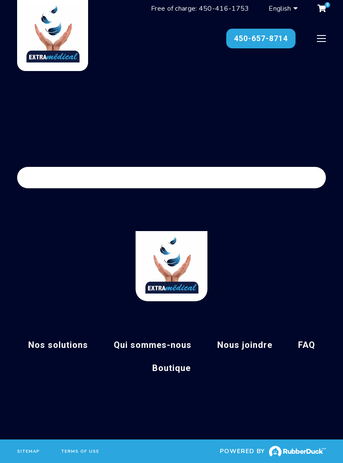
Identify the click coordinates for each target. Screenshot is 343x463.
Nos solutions (58, 345)
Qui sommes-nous (153, 345)
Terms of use (80, 451)
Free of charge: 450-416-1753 (200, 8)
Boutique (171, 368)
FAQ (306, 345)
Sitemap (28, 451)
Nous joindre (244, 345)
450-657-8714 (261, 38)
